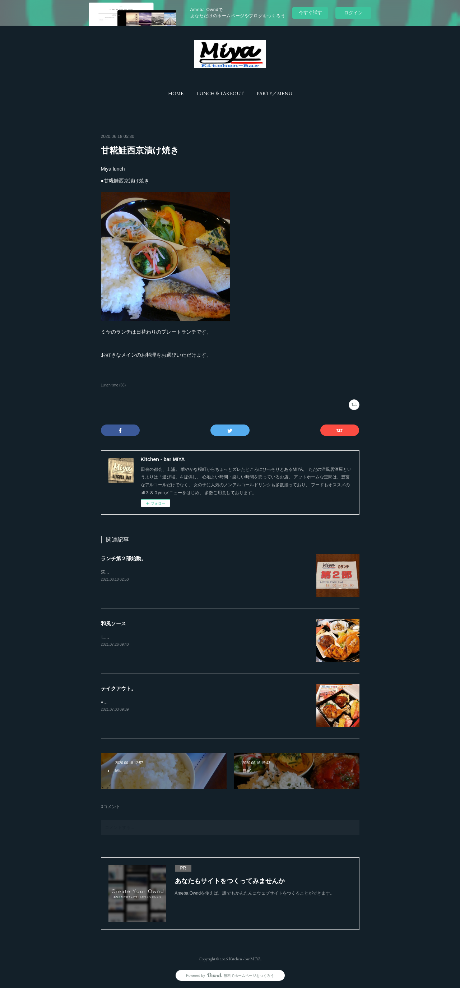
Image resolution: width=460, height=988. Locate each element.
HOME (175, 93)
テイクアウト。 (118, 688)
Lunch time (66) (113, 385)
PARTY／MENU (274, 93)
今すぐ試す (310, 12)
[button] (175, 93)
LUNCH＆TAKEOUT (220, 93)
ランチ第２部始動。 (123, 558)
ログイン (353, 12)
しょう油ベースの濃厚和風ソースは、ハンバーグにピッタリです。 (165, 637)
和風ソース (113, 623)
